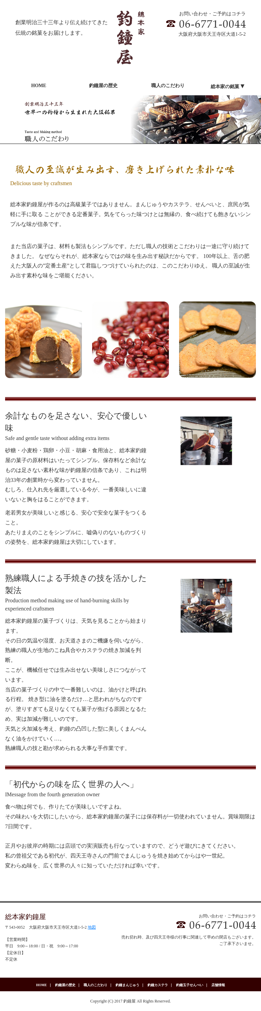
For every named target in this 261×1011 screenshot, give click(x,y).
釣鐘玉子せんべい (189, 985)
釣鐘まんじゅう (127, 985)
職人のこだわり (95, 985)
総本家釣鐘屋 (25, 916)
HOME (41, 985)
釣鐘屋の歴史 (65, 985)
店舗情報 (218, 985)
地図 (92, 927)
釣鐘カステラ (157, 985)
